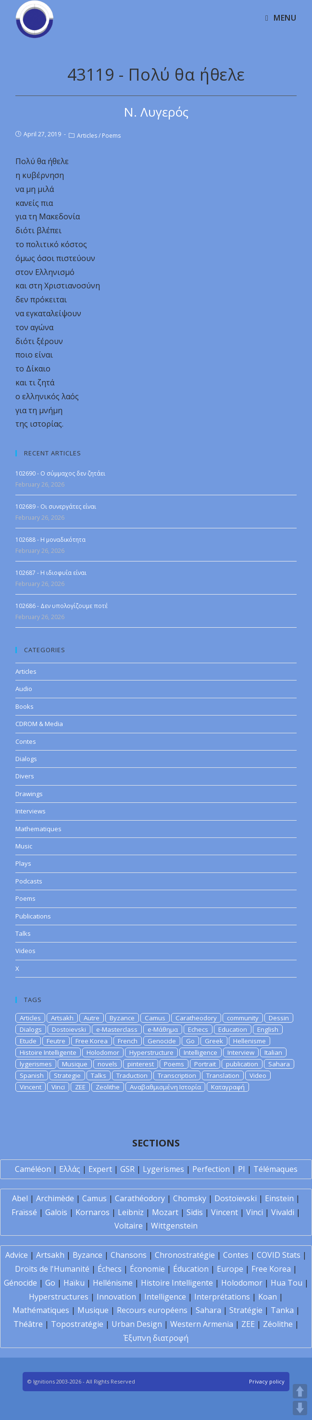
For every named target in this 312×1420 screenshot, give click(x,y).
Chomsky (189, 1198)
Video (258, 1075)
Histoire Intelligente (48, 1052)
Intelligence (200, 1052)
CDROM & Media (39, 723)
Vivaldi (282, 1212)
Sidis (195, 1212)
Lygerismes (163, 1169)
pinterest (140, 1064)
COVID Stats (278, 1255)
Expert (100, 1169)
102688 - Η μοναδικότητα (50, 540)
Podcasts (28, 881)
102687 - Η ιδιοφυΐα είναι (51, 573)
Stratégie (245, 1310)
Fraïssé (24, 1212)
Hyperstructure (151, 1052)
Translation (222, 1075)
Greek (214, 1041)
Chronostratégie (185, 1255)
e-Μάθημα (163, 1029)
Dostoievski (69, 1029)
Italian (273, 1052)
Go (190, 1041)
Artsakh (62, 1018)
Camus (155, 1018)
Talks (23, 933)
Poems (111, 135)
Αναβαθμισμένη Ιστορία (165, 1087)
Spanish (32, 1075)
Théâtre (28, 1324)
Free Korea (91, 1041)
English (267, 1029)
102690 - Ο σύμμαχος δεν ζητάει (60, 473)
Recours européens (152, 1310)
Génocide (20, 1282)
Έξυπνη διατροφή (156, 1338)
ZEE (80, 1087)
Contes (25, 741)
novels (107, 1064)
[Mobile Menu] (280, 17)
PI (241, 1169)
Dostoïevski (235, 1198)
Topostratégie (77, 1324)
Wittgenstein (174, 1225)
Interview (240, 1052)
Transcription (177, 1075)
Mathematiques (38, 828)
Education (232, 1029)
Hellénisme (113, 1282)
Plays (23, 863)
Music (23, 846)
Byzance (122, 1018)
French (127, 1041)
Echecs (198, 1029)
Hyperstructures (58, 1296)
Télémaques (275, 1169)
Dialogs (26, 758)
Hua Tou (286, 1282)
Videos (25, 950)
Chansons (129, 1255)
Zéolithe (278, 1324)
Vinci (58, 1087)
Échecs (110, 1269)
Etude (28, 1041)
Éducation (191, 1269)
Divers (24, 776)
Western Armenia (201, 1324)
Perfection (211, 1169)
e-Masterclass (116, 1029)
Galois (56, 1212)
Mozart (165, 1212)
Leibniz (131, 1212)
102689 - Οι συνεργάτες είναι (55, 506)
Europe (230, 1269)
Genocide (162, 1041)
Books (24, 706)
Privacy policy (267, 1381)
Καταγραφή (228, 1087)
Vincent (30, 1087)
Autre (92, 1018)
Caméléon (33, 1169)
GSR (127, 1169)
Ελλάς (69, 1169)
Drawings (29, 793)
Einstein (279, 1198)
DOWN (300, 1408)
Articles (87, 135)
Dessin (279, 1018)
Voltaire (128, 1225)
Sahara (279, 1064)
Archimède (55, 1198)
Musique (74, 1064)
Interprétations (222, 1296)
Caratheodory (196, 1018)
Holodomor (103, 1052)
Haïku (74, 1282)
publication (242, 1064)
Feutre (56, 1041)
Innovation (116, 1296)
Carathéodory (140, 1198)
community (243, 1018)
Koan (267, 1296)
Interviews (30, 811)
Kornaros (92, 1212)
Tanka (282, 1310)
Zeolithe (108, 1087)
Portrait (205, 1064)
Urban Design (137, 1324)
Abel (20, 1198)
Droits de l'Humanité (52, 1269)
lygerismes (36, 1064)
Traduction (132, 1075)
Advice (16, 1255)
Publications (33, 916)
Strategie (67, 1075)
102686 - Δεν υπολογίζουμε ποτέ (61, 606)
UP (300, 1391)
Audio (23, 688)
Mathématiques (40, 1310)
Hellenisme (249, 1041)
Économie (147, 1269)
